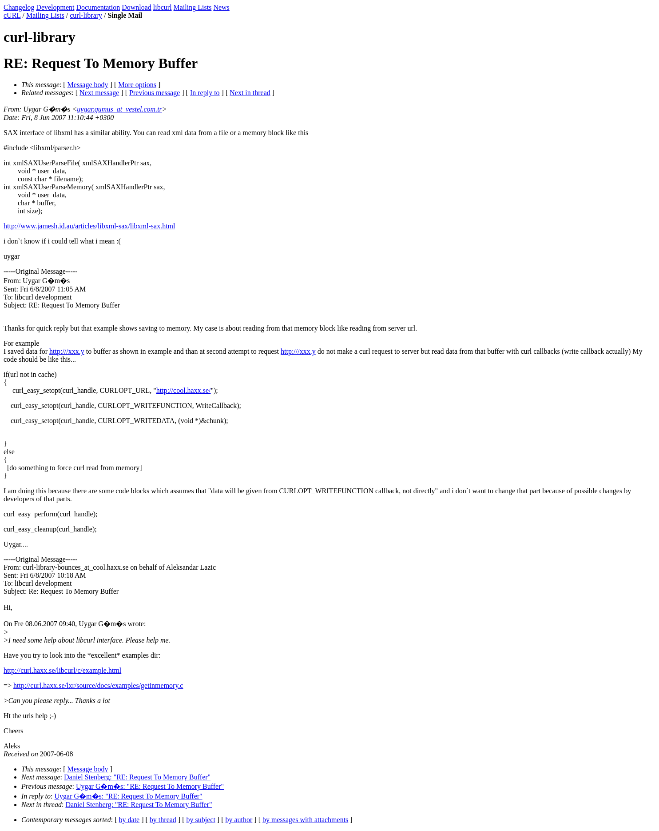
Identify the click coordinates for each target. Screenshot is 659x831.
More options (137, 84)
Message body (87, 84)
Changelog (19, 7)
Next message (99, 92)
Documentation (98, 7)
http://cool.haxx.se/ (183, 390)
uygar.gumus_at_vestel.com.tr (119, 109)
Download (136, 7)
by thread (163, 819)
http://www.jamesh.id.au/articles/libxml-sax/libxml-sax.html (89, 226)
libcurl (162, 7)
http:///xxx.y (66, 351)
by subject (201, 819)
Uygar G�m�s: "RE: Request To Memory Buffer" (150, 786)
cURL (12, 15)
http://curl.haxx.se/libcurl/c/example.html (62, 670)
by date (129, 819)
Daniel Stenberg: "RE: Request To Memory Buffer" (137, 777)
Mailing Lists (193, 7)
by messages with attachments (305, 819)
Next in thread (250, 92)
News (221, 7)
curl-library (86, 15)
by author (238, 819)
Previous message (154, 92)
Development (55, 7)
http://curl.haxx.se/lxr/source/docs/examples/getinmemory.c (98, 685)
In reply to (205, 92)
